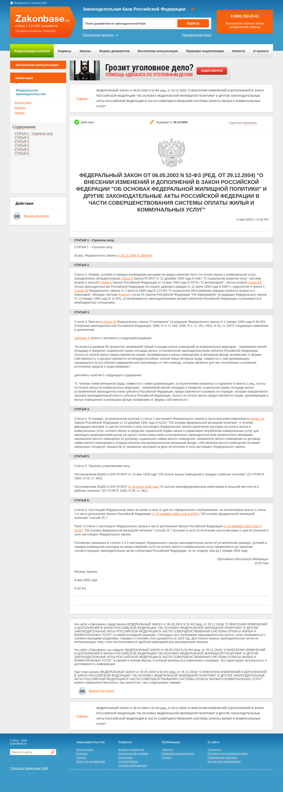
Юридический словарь (133, 753)
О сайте (214, 742)
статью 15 (257, 418)
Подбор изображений (132, 765)
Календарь (125, 757)
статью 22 (109, 321)
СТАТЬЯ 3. (22, 141)
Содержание (24, 127)
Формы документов (114, 51)
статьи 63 (254, 282)
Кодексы (64, 51)
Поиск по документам (90, 761)
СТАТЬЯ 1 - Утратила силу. (34, 133)
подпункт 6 (82, 338)
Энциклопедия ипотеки (32, 51)
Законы (85, 51)
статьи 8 (127, 278)
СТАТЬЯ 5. (22, 149)
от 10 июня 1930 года (143, 486)
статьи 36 (81, 290)
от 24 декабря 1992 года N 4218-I (175, 514)
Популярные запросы (98, 35)
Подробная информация (243, 122)
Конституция (23, 102)
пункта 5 (124, 294)
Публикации (171, 742)
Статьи (166, 757)
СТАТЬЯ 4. (22, 145)
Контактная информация (224, 761)
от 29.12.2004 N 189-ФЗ (134, 255)
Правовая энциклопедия (205, 51)
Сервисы (125, 742)
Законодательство (90, 742)
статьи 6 (106, 282)
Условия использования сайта (228, 753)
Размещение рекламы (222, 757)
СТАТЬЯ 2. (22, 137)
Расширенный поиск (196, 35)
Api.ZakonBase (128, 761)
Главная (81, 98)
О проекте (261, 51)
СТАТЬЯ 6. (22, 153)
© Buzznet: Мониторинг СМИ (29, 768)
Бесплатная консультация (158, 51)
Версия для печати (36, 215)
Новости (238, 51)
